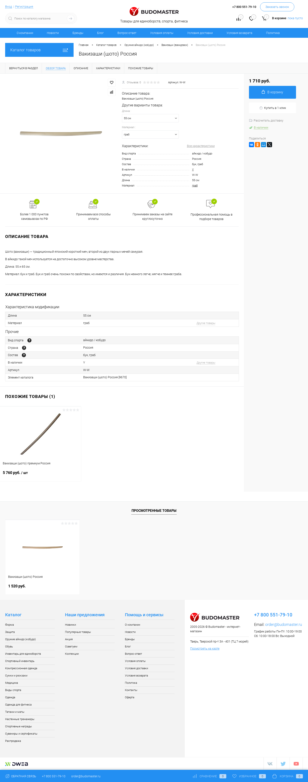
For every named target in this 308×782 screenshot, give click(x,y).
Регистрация (24, 6)
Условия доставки (200, 33)
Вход (8, 6)
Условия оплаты (161, 33)
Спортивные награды (18, 726)
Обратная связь (20, 776)
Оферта (129, 697)
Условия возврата (239, 33)
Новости (53, 33)
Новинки (70, 624)
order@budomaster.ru (283, 624)
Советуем (71, 646)
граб (195, 185)
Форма (9, 624)
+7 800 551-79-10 (53, 776)
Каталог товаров (39, 50)
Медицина (11, 682)
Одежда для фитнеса (18, 704)
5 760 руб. (40, 475)
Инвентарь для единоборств (23, 653)
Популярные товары (78, 632)
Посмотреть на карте (204, 648)
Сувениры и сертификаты (21, 733)
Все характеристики (201, 146)
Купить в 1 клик (272, 108)
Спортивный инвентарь (19, 661)
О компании (25, 33)
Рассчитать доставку (266, 120)
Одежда (10, 697)
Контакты (131, 690)
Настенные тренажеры (19, 719)
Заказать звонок (277, 7)
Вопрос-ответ (126, 33)
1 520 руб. (17, 586)
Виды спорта (13, 690)
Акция (69, 639)
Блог (100, 33)
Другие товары (206, 323)
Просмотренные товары (154, 511)
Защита (10, 632)
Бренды (78, 33)
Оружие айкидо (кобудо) (20, 639)
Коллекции (72, 653)
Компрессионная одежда (21, 668)
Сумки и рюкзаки (16, 675)
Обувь (9, 646)
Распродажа (13, 740)
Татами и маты (14, 711)
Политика (273, 33)
